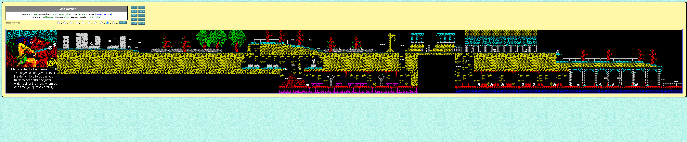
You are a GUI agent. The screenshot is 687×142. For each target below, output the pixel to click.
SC (105, 14)
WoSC (99, 14)
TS (109, 14)
